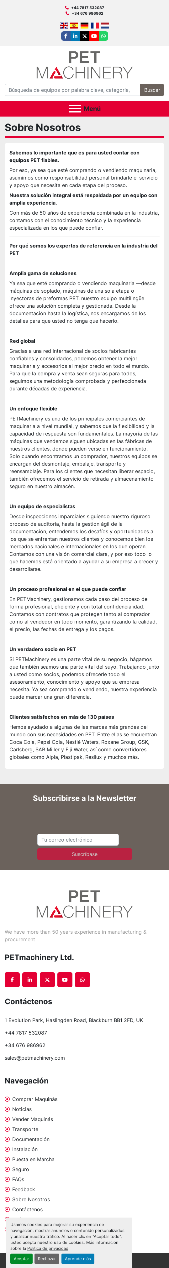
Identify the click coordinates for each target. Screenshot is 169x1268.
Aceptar (21, 1258)
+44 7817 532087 (87, 7)
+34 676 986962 (87, 13)
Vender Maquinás (32, 1119)
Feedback (23, 1189)
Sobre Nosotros (31, 1199)
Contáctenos (27, 1209)
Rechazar (47, 1258)
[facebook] (66, 36)
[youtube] (94, 36)
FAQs (18, 1179)
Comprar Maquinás (34, 1099)
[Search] (72, 90)
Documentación (31, 1139)
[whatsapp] (103, 36)
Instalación (25, 1149)
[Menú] (75, 109)
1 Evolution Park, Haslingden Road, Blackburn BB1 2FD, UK (74, 1020)
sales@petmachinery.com (35, 1058)
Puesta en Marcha (33, 1159)
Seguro (20, 1169)
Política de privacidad (47, 1248)
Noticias (22, 1109)
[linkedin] (75, 36)
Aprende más (78, 1258)
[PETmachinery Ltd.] (84, 903)
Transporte (25, 1129)
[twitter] (84, 36)
